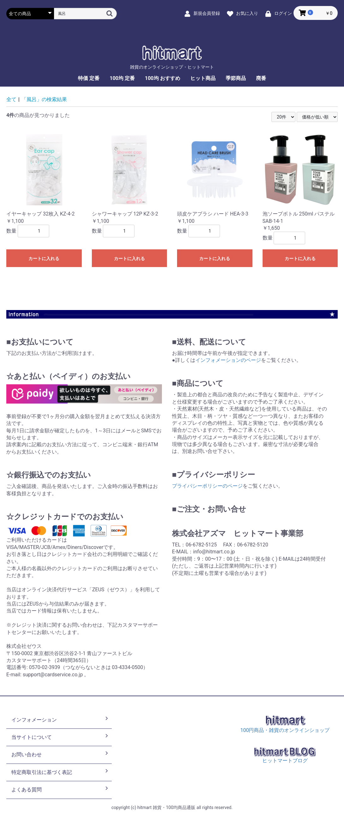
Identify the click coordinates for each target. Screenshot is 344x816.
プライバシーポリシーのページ (207, 486)
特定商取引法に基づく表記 (60, 771)
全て (11, 99)
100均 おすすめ (162, 78)
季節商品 (236, 78)
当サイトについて (60, 736)
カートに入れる (43, 258)
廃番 (261, 78)
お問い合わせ (60, 754)
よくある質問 (60, 789)
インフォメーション (60, 719)
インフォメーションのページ (228, 360)
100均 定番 (122, 78)
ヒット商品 (203, 78)
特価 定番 (88, 78)
